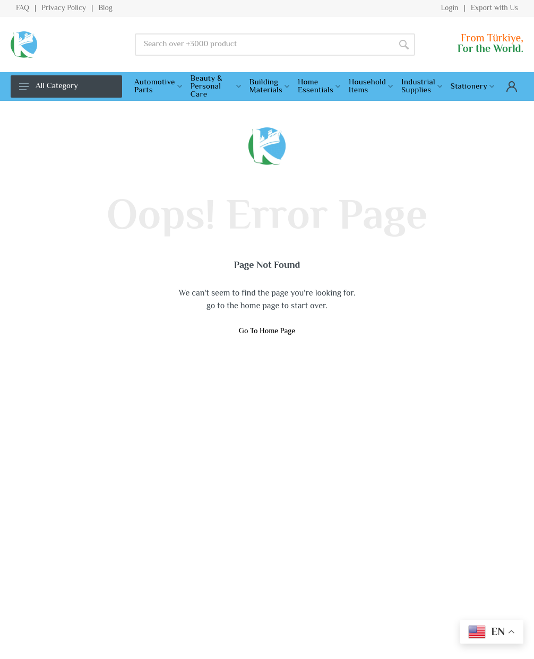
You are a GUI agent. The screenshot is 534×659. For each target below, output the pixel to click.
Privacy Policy (63, 8)
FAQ (22, 8)
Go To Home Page (267, 331)
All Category (48, 86)
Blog (105, 8)
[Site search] (264, 44)
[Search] (404, 44)
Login (449, 8)
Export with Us (494, 8)
